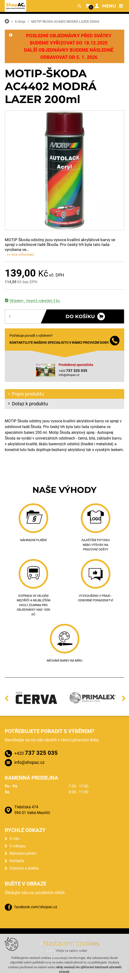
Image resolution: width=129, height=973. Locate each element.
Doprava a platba (24, 868)
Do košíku (80, 316)
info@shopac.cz (69, 375)
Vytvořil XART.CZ (61, 957)
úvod (49, 950)
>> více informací (20, 254)
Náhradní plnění (23, 853)
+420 (36, 753)
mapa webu (63, 950)
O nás (14, 838)
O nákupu (18, 846)
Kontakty (17, 861)
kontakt (78, 950)
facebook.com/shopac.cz (35, 907)
